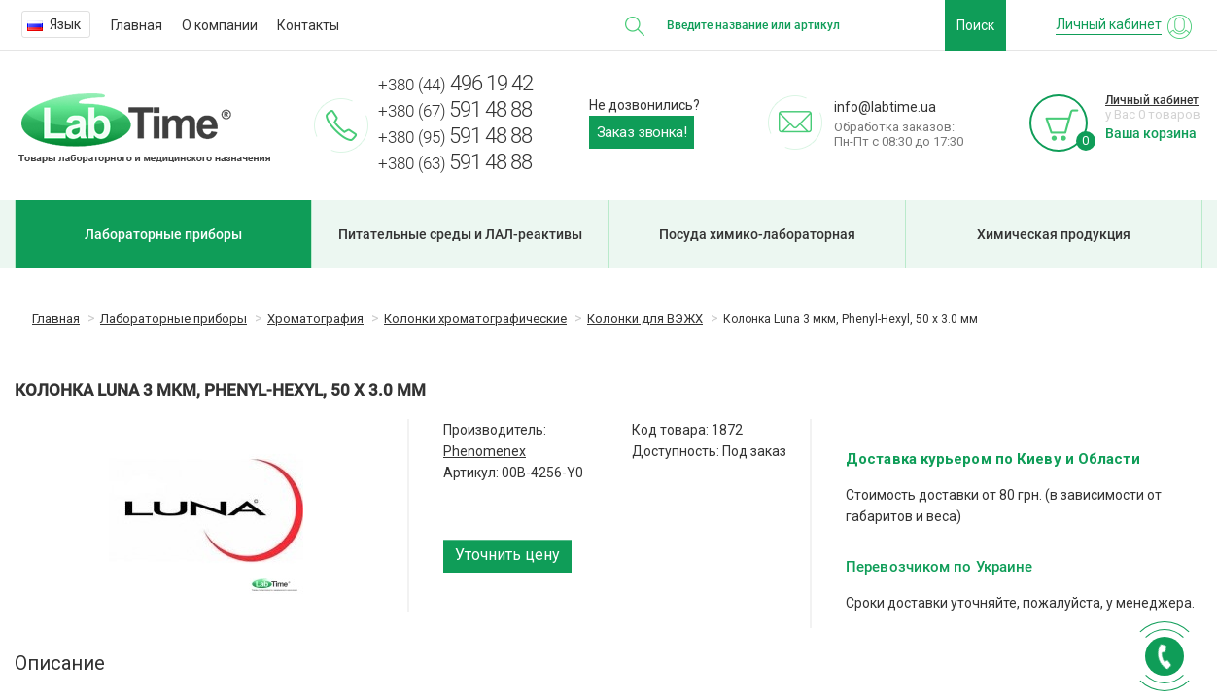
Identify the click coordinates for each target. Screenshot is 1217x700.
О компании (220, 25)
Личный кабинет (1152, 100)
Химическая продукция (1053, 234)
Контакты (308, 25)
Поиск (975, 25)
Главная (136, 25)
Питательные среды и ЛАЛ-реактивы (460, 234)
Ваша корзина (1151, 133)
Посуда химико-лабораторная (757, 234)
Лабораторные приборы (163, 234)
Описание (60, 663)
